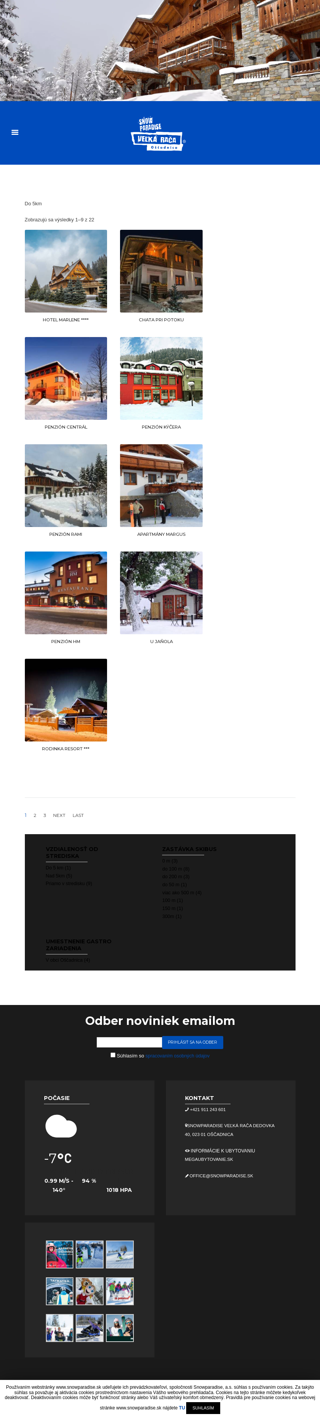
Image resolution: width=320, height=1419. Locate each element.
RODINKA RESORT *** (65, 748)
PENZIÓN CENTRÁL (66, 427)
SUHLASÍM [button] (203, 1408)
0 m (166, 860)
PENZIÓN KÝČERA (161, 427)
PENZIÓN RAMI (66, 534)
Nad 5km (56, 875)
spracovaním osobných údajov (177, 1055)
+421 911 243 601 (208, 1109)
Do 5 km (55, 867)
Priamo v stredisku (66, 883)
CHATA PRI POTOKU (161, 319)
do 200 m (172, 876)
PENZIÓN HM (65, 641)
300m (168, 916)
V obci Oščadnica (65, 959)
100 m (169, 900)
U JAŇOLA (161, 641)
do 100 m (172, 868)
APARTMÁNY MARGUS (161, 534)
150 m (169, 908)
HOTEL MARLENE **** (66, 319)
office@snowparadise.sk (222, 1175)
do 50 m (171, 884)
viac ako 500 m (178, 892)
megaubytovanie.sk (210, 1159)
